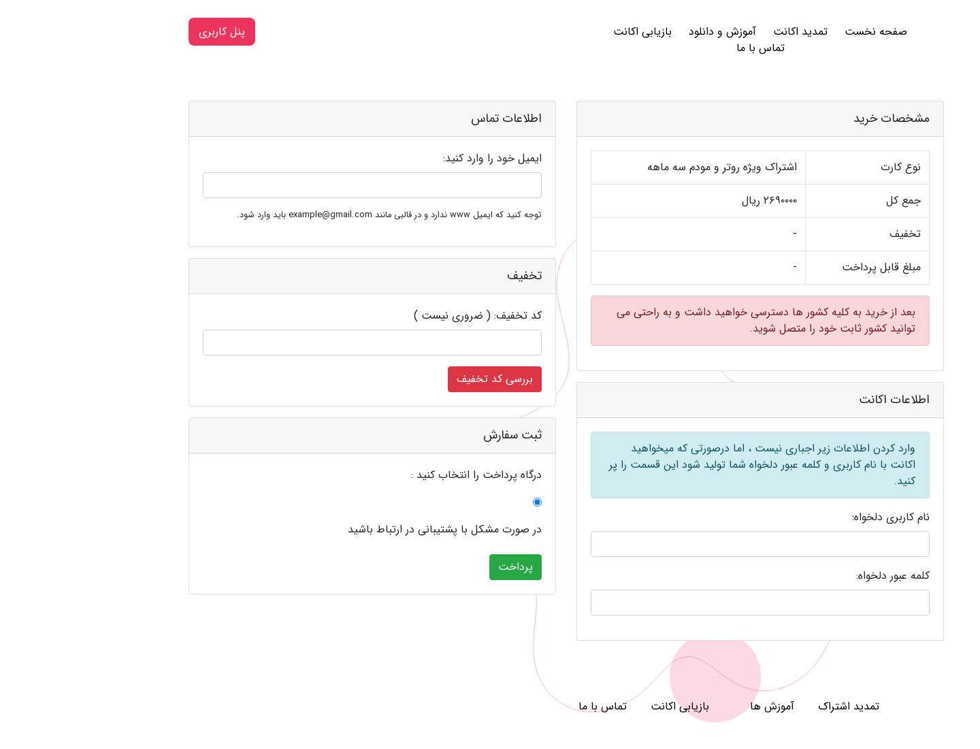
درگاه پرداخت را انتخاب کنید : (400, 475)
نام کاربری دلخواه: (814, 517)
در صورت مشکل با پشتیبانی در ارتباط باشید (369, 530)
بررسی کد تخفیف (418, 378)
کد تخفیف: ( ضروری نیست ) (402, 316)
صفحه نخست (799, 31)
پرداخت (439, 566)
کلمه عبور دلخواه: (816, 576)
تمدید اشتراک (772, 706)
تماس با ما (684, 48)
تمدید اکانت (724, 31)
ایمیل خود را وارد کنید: (416, 158)
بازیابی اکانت (566, 31)
